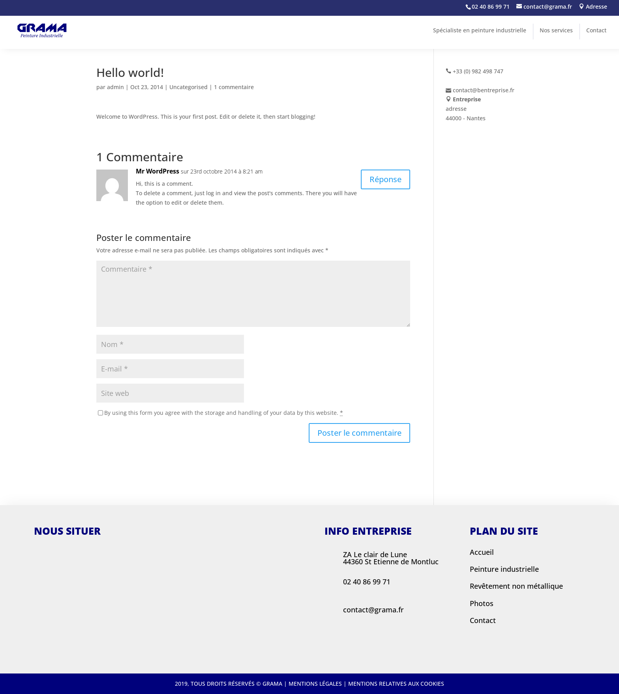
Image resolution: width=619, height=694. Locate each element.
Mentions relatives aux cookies (396, 683)
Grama (272, 683)
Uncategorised (188, 87)
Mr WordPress (157, 171)
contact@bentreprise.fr (483, 90)
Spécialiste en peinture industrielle (479, 30)
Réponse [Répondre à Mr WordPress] (385, 179)
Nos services (556, 30)
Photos (481, 603)
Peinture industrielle (504, 569)
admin (115, 87)
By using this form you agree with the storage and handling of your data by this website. (223, 412)
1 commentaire (234, 87)
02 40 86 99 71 (491, 6)
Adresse (593, 7)
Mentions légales (315, 683)
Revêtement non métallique (516, 586)
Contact (596, 30)
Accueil (482, 552)
